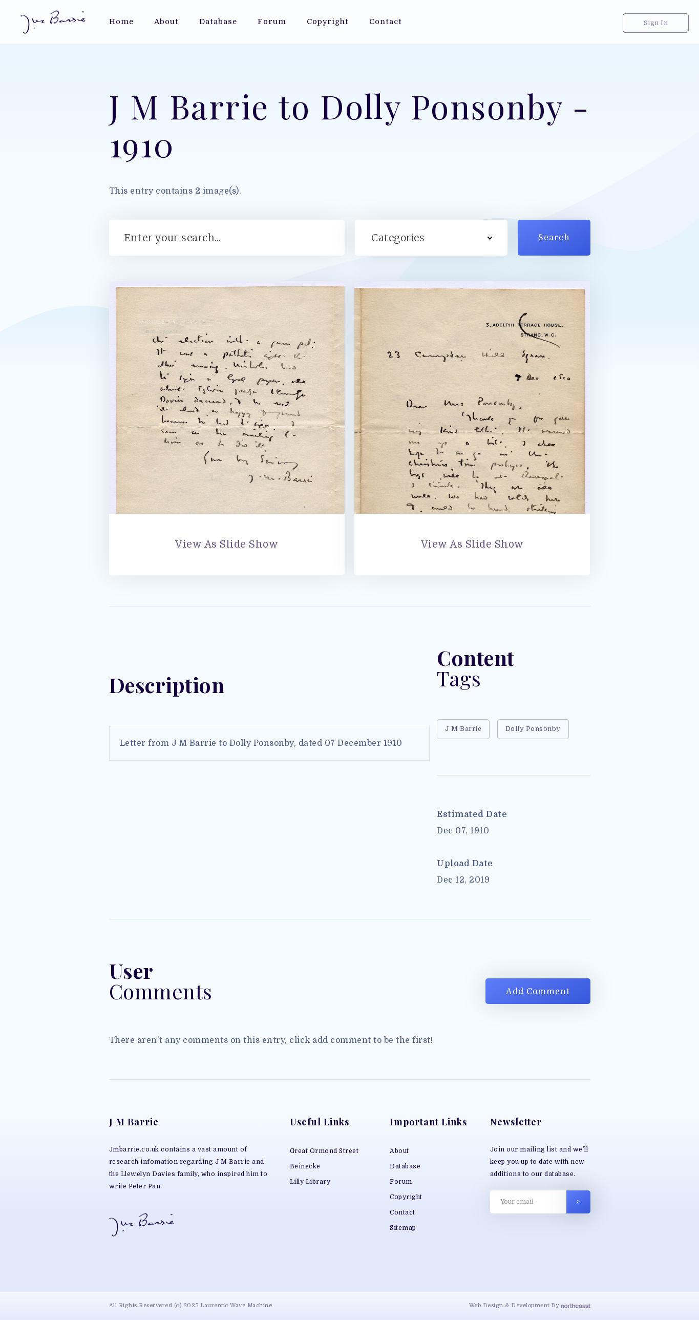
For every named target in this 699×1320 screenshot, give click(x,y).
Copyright (406, 1197)
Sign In (656, 23)
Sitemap (403, 1227)
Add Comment (538, 991)
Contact (402, 1212)
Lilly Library (310, 1181)
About (399, 1151)
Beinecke (305, 1166)
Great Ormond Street (324, 1151)
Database (405, 1166)
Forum (401, 1181)
